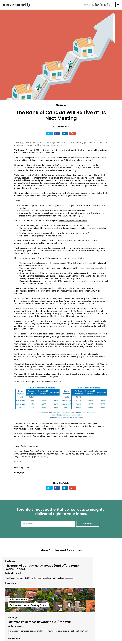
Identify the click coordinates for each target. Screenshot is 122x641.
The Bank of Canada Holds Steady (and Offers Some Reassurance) (20, 567)
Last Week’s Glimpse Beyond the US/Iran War (98, 565)
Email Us (42, 627)
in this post (88, 160)
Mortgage (61, 105)
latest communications (81, 193)
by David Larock (12, 574)
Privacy (61, 627)
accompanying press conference (73, 220)
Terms (53, 627)
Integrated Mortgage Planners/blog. (53, 456)
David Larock (62, 126)
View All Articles (61, 602)
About (31, 627)
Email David (19, 461)
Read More (10, 589)
